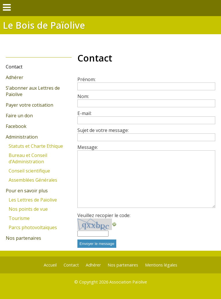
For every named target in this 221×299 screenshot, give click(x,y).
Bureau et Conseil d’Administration (28, 158)
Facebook (16, 126)
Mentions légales (161, 265)
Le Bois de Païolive (44, 25)
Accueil (50, 265)
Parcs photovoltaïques (33, 227)
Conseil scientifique (29, 171)
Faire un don (19, 115)
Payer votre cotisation (29, 105)
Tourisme (19, 218)
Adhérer (14, 77)
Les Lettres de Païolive (33, 200)
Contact (14, 67)
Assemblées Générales (33, 180)
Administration (22, 137)
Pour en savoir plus (27, 190)
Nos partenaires (23, 238)
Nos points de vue (28, 209)
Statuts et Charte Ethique (36, 146)
